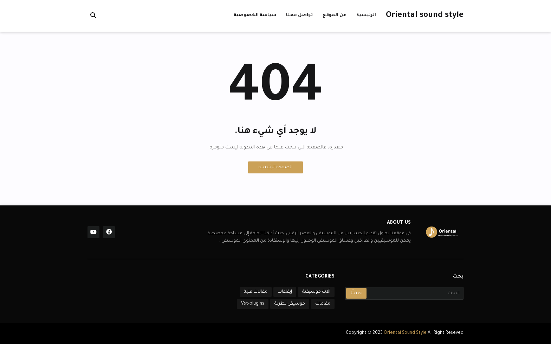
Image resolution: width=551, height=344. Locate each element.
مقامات (322, 303)
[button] (93, 16)
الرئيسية (366, 15)
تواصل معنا (299, 15)
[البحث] (414, 293)
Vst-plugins (252, 303)
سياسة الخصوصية (255, 15)
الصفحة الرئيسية (275, 167)
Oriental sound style (425, 15)
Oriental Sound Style (406, 333)
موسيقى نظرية (289, 303)
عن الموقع (334, 15)
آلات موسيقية (316, 291)
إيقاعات (285, 291)
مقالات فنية (255, 291)
